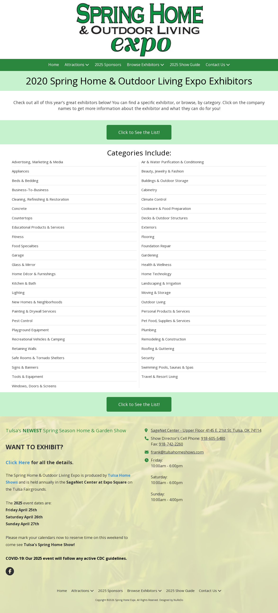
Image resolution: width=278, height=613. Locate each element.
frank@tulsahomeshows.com (177, 452)
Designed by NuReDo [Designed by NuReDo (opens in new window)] (171, 600)
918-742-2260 (171, 444)
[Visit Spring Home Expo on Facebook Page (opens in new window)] (10, 571)
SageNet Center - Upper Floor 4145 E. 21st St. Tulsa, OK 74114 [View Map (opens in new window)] (206, 430)
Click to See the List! (139, 132)
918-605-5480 (213, 438)
